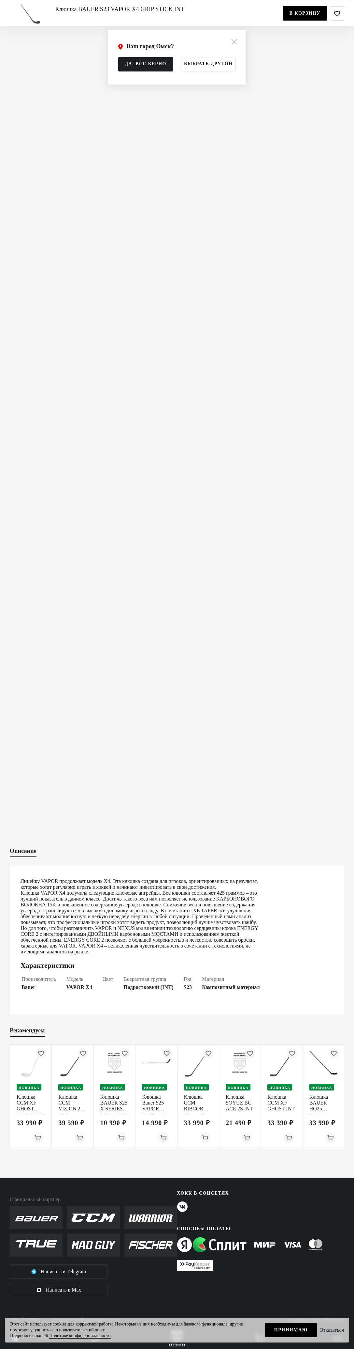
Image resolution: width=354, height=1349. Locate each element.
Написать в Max (58, 1290)
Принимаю (291, 1329)
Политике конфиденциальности (80, 1335)
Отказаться (331, 1330)
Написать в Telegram (58, 1272)
